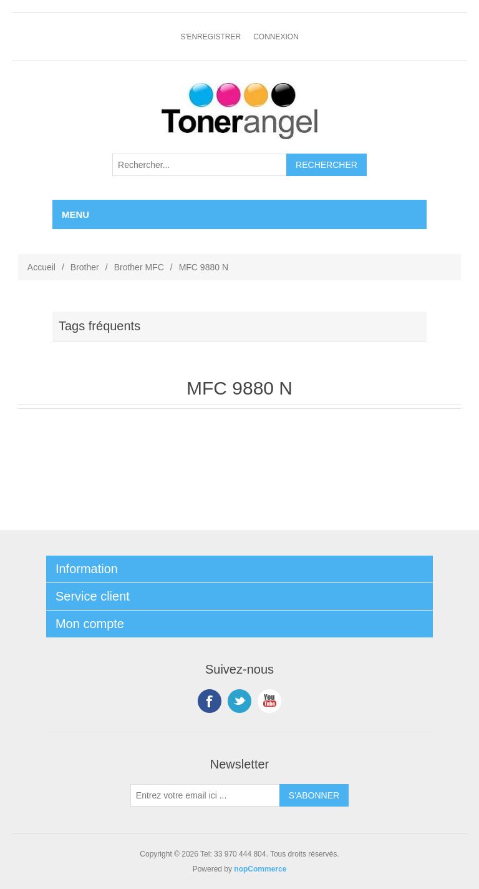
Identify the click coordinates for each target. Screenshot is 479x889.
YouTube (269, 701)
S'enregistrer (210, 36)
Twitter (239, 701)
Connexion (276, 36)
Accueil (41, 267)
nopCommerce (260, 869)
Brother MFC (139, 267)
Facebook (209, 701)
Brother (84, 267)
